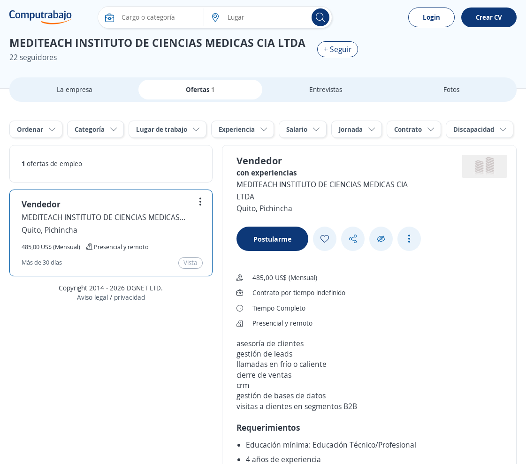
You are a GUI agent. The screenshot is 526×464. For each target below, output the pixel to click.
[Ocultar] (381, 239)
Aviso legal (92, 297)
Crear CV (489, 17)
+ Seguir (337, 49)
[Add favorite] (324, 239)
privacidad (129, 297)
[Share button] (353, 239)
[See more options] (409, 239)
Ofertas (200, 89)
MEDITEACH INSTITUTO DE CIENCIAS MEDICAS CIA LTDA (104, 217)
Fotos (451, 89)
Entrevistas (325, 89)
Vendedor (41, 204)
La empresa (74, 89)
